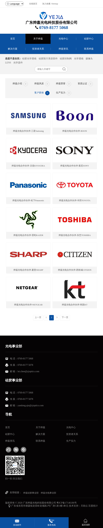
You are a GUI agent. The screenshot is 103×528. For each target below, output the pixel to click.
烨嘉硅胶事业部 (31, 493)
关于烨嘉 (40, 427)
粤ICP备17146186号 (66, 503)
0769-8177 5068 (55, 27)
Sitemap (54, 4)
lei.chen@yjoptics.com (28, 371)
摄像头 (89, 58)
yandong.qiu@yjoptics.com (30, 405)
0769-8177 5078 (25, 365)
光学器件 (18, 62)
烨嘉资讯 (10, 441)
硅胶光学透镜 (29, 58)
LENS (8, 62)
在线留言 (33, 4)
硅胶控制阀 (66, 58)
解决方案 (40, 434)
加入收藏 (46, 4)
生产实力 (71, 441)
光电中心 (71, 427)
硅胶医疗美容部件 (48, 58)
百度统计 (93, 506)
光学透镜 (78, 58)
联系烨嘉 (40, 441)
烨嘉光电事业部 (48, 493)
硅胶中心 (10, 434)
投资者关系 (72, 434)
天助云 (84, 506)
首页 (7, 427)
